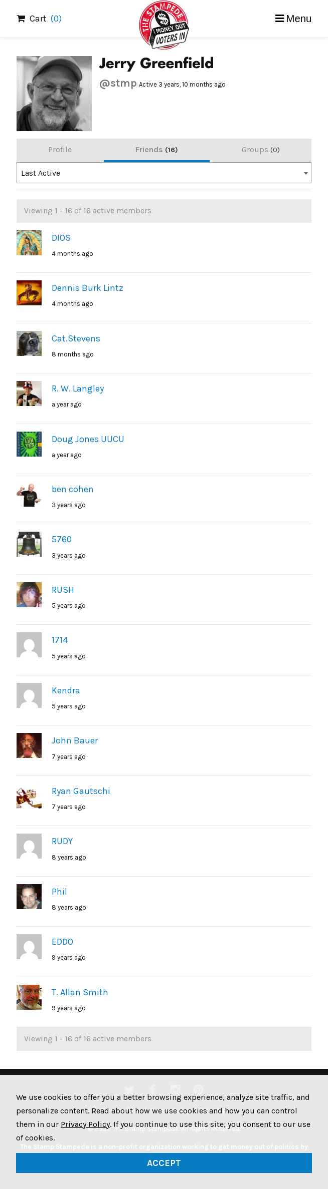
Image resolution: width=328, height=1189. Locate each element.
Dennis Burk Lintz (87, 287)
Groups (261, 149)
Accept (164, 1162)
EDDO (62, 941)
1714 (60, 639)
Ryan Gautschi (81, 791)
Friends (156, 149)
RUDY (62, 841)
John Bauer (75, 740)
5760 (62, 539)
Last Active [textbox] (40, 173)
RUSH (63, 589)
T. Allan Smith (80, 992)
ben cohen (73, 489)
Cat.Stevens (76, 338)
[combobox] (164, 172)
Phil (59, 891)
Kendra (66, 690)
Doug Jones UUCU (88, 439)
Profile (60, 149)
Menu (299, 18)
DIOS (61, 237)
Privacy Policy (85, 1124)
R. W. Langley (78, 388)
